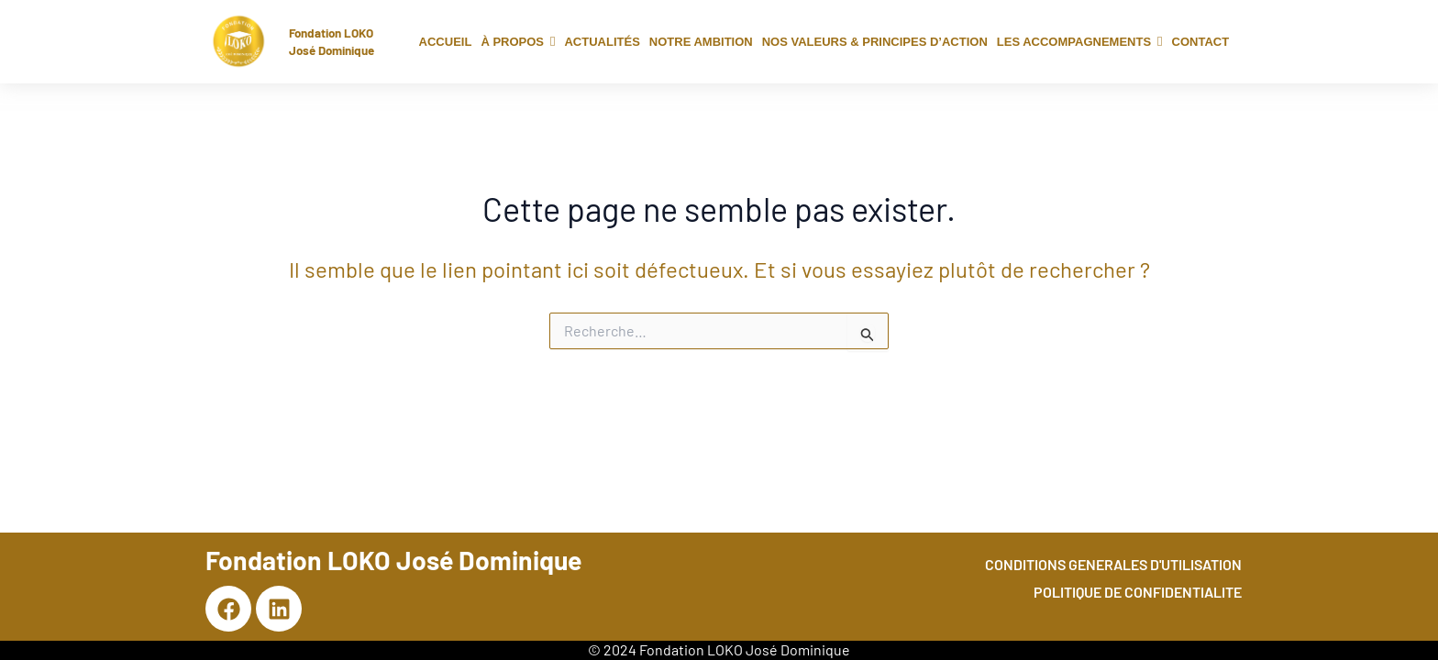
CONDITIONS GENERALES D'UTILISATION (1113, 564)
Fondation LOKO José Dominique (336, 41)
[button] (518, 42)
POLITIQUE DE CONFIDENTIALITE (1138, 591)
